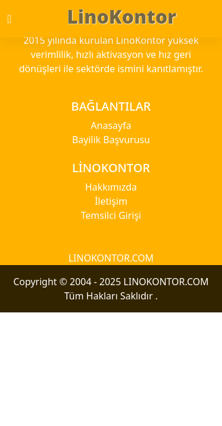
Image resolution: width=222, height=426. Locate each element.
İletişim (111, 201)
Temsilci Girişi (111, 215)
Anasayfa (111, 125)
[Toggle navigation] (19, 19)
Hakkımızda (111, 186)
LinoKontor (121, 16)
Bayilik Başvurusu (111, 139)
